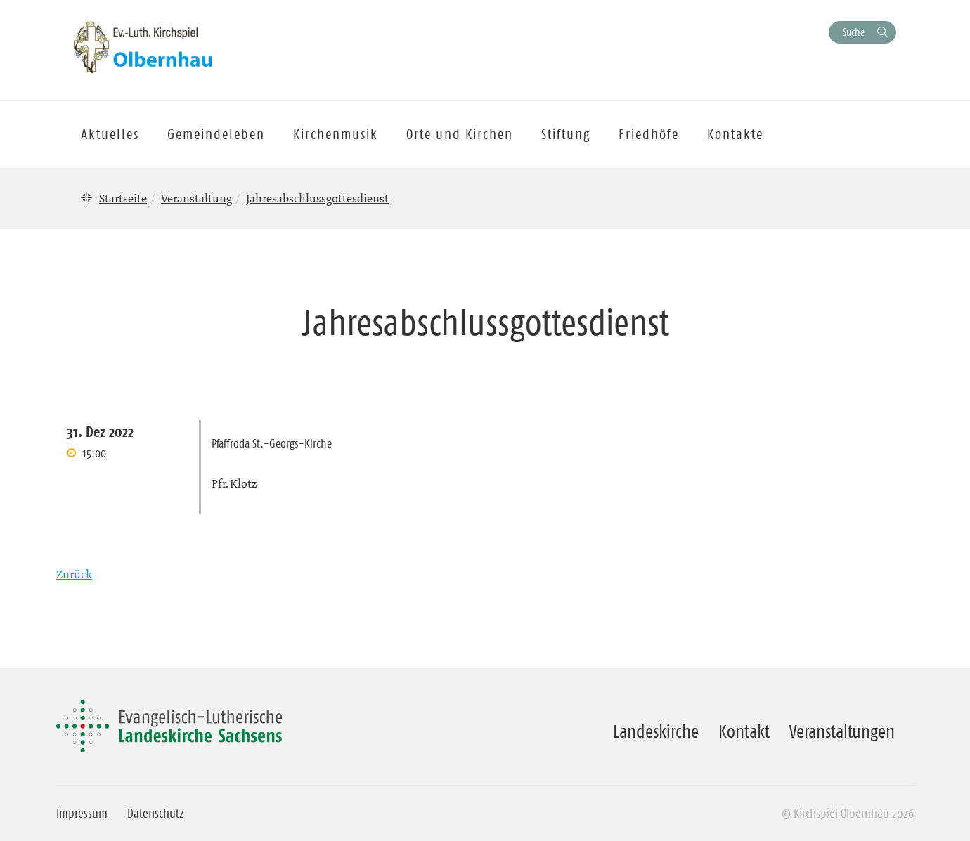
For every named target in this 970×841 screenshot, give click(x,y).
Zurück (74, 574)
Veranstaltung (196, 198)
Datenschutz (155, 813)
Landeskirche (656, 731)
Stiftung (565, 134)
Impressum (82, 813)
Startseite (123, 198)
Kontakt (744, 731)
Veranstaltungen (842, 731)
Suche (854, 32)
